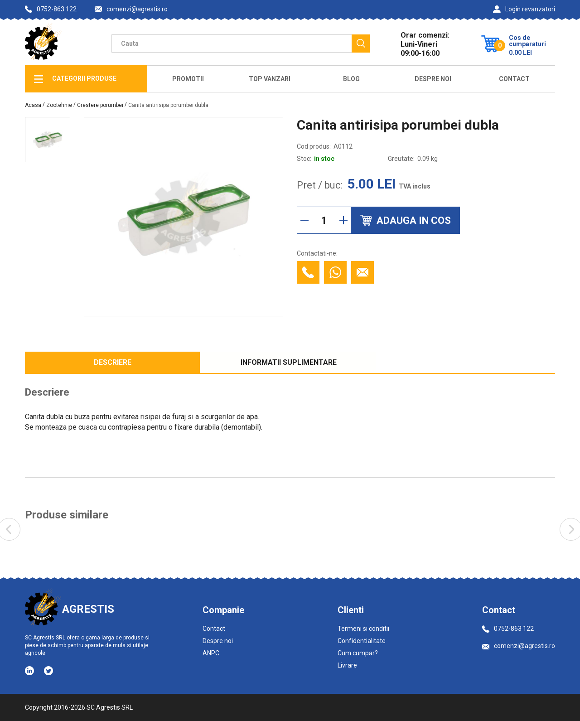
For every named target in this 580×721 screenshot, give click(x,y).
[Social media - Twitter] (48, 670)
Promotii (188, 78)
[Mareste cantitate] (343, 220)
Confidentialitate (362, 640)
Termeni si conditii (363, 628)
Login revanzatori (524, 9)
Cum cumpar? (358, 653)
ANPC (211, 653)
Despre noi (218, 640)
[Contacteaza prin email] (362, 272)
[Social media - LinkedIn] (30, 670)
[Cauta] (361, 43)
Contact (514, 78)
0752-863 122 (51, 9)
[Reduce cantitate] (304, 220)
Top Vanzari (269, 78)
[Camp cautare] (231, 43)
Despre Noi (433, 78)
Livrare (347, 665)
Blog (351, 78)
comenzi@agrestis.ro (131, 9)
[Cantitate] (324, 220)
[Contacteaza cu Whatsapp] (335, 272)
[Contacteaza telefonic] (308, 272)
